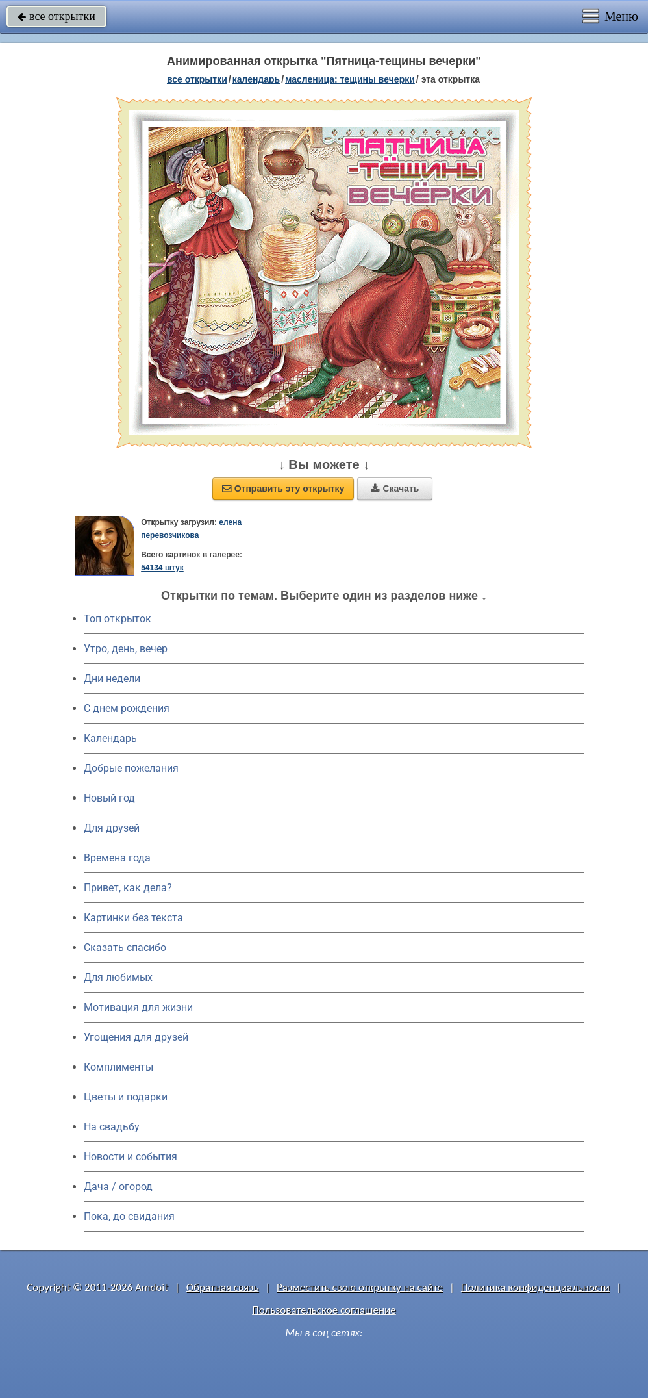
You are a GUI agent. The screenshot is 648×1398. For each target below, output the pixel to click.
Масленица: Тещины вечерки (350, 79)
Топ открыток (117, 619)
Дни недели (112, 678)
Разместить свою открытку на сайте (360, 1287)
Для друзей (112, 828)
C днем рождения (126, 708)
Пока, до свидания (129, 1216)
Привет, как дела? (128, 888)
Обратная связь (222, 1287)
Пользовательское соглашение (323, 1310)
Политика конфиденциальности (535, 1287)
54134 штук (162, 567)
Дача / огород (118, 1186)
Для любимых (118, 977)
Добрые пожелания (131, 768)
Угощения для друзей (136, 1037)
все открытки (56, 16)
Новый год (109, 798)
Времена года (117, 858)
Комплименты (118, 1067)
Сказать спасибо (125, 947)
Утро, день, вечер (126, 648)
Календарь (256, 79)
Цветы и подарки (126, 1097)
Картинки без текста (133, 917)
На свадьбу (112, 1127)
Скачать (395, 488)
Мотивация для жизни (138, 1007)
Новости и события (130, 1156)
